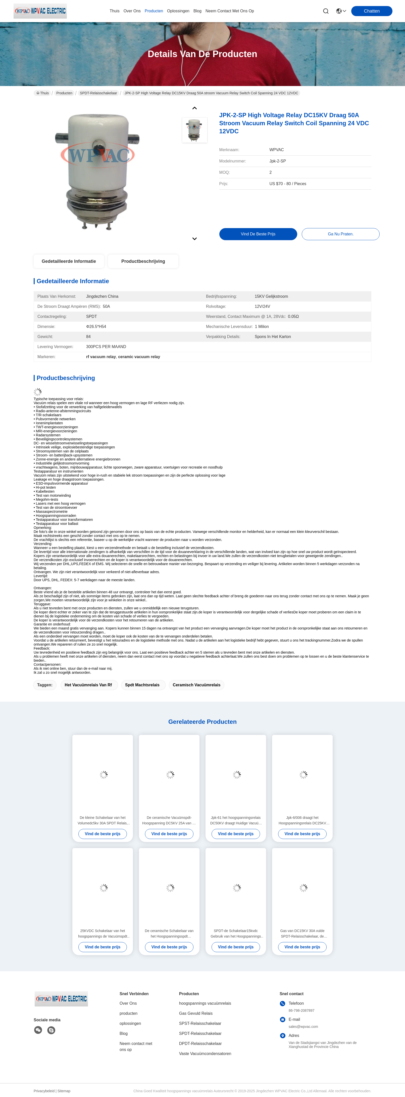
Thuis (115, 11)
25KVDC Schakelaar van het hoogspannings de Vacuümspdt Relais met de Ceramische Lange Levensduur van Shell (103, 934)
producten (154, 11)
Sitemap (64, 1091)
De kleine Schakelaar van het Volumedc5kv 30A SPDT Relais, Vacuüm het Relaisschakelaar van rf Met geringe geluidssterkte (102, 821)
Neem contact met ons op (136, 1046)
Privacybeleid (44, 1091)
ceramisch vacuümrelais (196, 685)
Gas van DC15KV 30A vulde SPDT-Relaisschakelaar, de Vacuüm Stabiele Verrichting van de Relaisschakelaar (302, 934)
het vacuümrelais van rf (88, 685)
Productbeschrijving (143, 261)
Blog (124, 1033)
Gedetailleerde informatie (69, 261)
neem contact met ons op (230, 11)
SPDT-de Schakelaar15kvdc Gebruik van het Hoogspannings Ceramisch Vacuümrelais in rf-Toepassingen (236, 934)
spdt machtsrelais (142, 685)
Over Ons (128, 1003)
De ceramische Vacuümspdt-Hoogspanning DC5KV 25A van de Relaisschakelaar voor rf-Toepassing (169, 821)
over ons (132, 11)
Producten (64, 93)
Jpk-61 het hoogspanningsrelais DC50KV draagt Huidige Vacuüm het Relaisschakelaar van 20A (236, 821)
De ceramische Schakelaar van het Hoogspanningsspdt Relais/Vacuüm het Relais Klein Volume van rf (169, 934)
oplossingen (178, 11)
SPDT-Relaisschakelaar (98, 93)
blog (197, 11)
